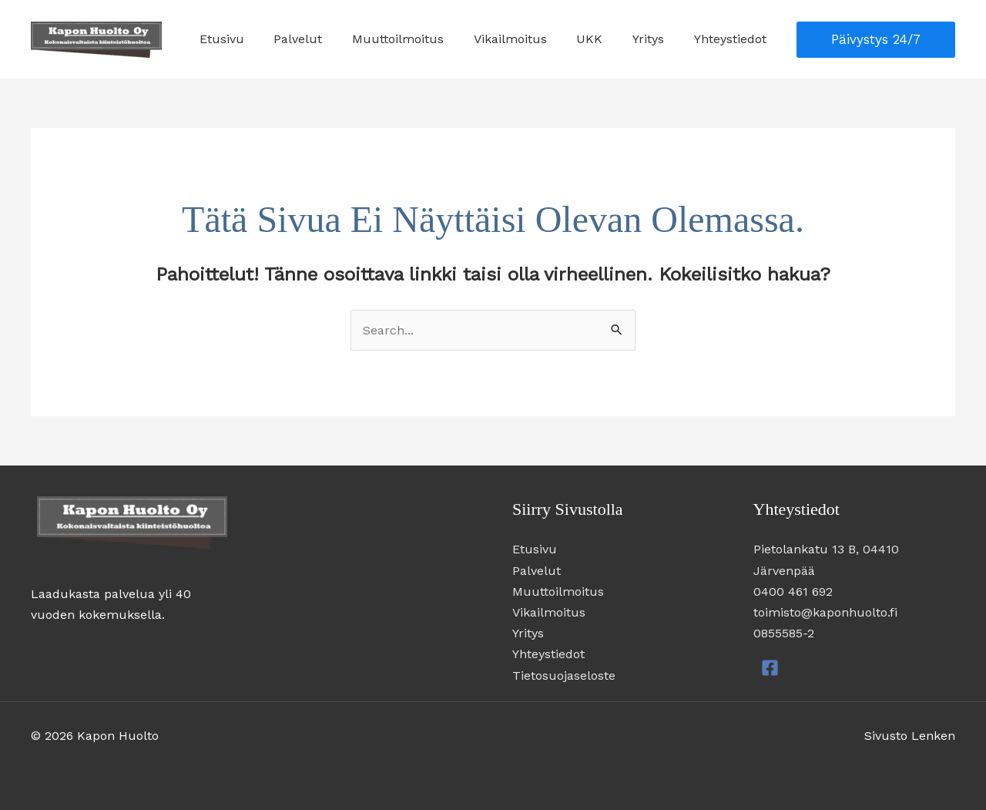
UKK (602, 39)
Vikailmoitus (528, 39)
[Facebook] (769, 667)
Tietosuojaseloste (563, 675)
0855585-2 (783, 633)
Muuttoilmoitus (421, 39)
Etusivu (255, 39)
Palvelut (326, 39)
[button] (876, 40)
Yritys (656, 39)
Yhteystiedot (732, 39)
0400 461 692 (793, 591)
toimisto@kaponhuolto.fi (825, 612)
